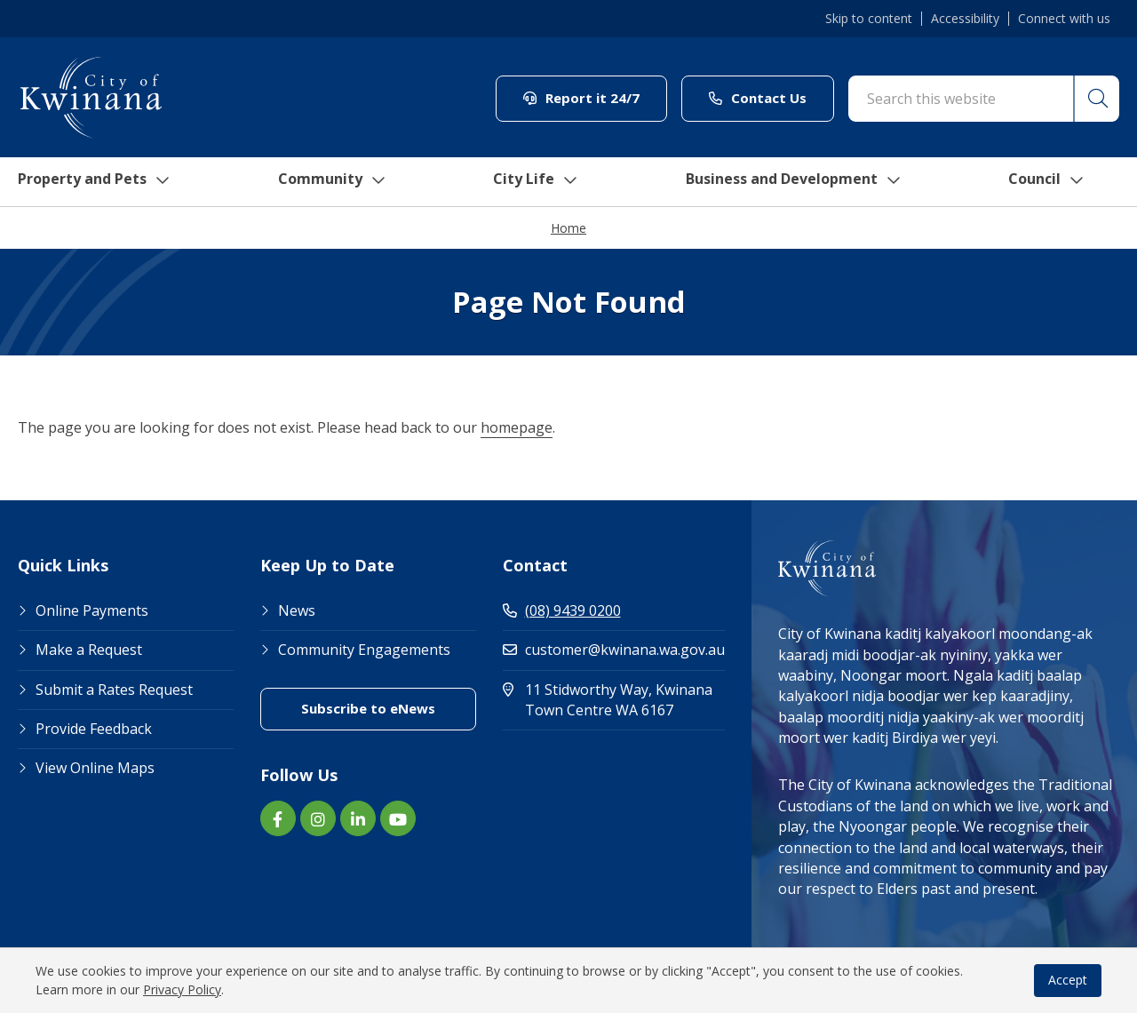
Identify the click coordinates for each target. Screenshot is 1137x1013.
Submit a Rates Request (114, 690)
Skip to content (868, 19)
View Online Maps (95, 768)
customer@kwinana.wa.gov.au (614, 650)
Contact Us (758, 98)
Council (1065, 182)
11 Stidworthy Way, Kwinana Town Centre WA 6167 (614, 701)
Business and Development (804, 182)
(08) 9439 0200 (562, 611)
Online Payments (92, 611)
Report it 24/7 (581, 98)
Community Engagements (364, 650)
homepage (517, 428)
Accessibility (965, 19)
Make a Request (89, 650)
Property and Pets (91, 182)
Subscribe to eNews (368, 709)
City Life (539, 182)
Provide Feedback (94, 729)
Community (335, 182)
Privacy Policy (182, 989)
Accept (1067, 979)
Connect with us (1064, 19)
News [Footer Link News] (296, 611)
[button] (1095, 99)
